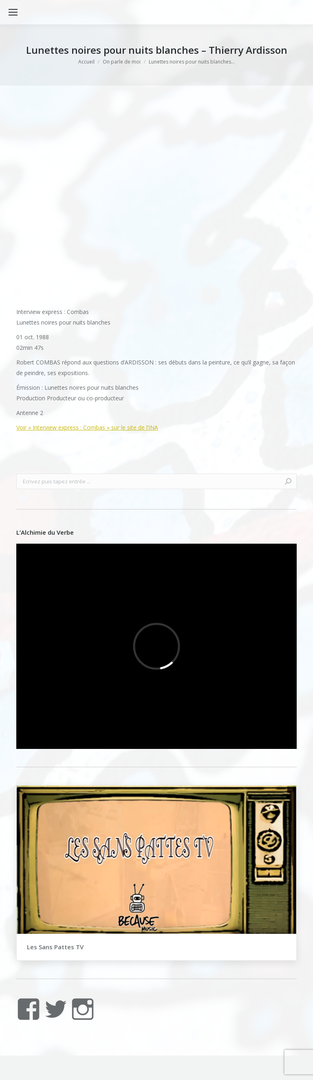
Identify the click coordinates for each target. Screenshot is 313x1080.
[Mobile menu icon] (13, 12)
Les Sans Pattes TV (55, 947)
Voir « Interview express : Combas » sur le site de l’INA (87, 427)
